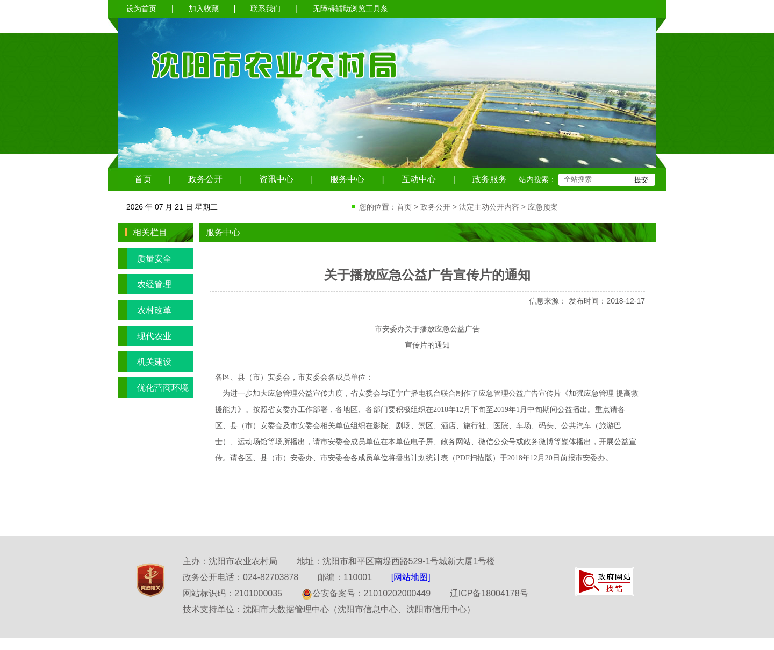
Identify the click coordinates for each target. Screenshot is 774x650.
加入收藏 (204, 8)
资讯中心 (276, 179)
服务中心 (347, 179)
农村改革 (144, 310)
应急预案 (543, 207)
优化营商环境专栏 (153, 387)
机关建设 (144, 361)
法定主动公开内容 (489, 207)
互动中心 (419, 179)
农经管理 (144, 284)
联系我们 (265, 8)
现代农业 (144, 336)
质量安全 (144, 258)
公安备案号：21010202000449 (366, 593)
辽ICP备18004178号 (489, 593)
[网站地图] (411, 577)
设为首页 (141, 8)
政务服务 (489, 179)
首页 (143, 179)
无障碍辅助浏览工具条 (350, 8)
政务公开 (205, 179)
